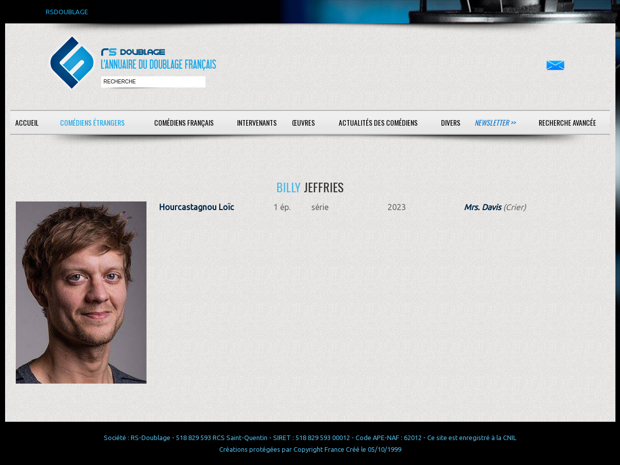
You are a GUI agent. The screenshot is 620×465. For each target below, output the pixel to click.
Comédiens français (184, 122)
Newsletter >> (495, 122)
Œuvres (303, 122)
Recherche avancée (567, 122)
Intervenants (257, 122)
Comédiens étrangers (92, 122)
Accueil (27, 122)
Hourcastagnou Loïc (196, 207)
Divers (450, 122)
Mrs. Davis (482, 207)
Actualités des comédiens (378, 122)
